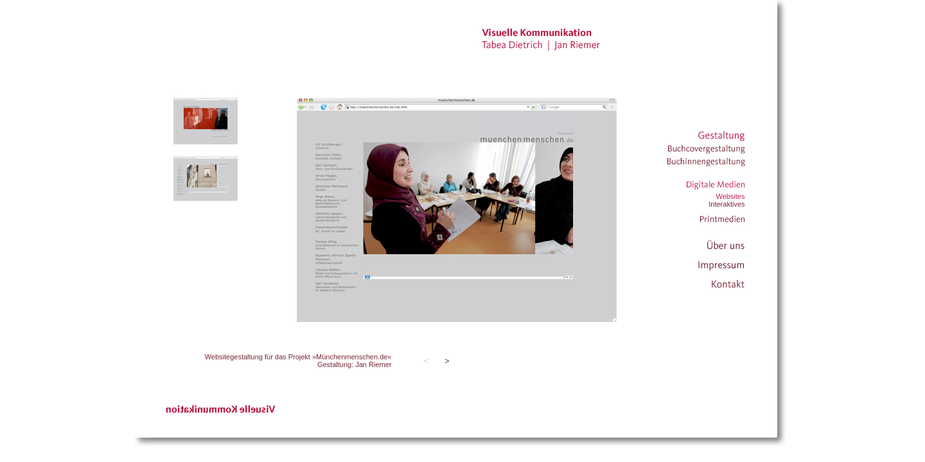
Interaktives (726, 204)
